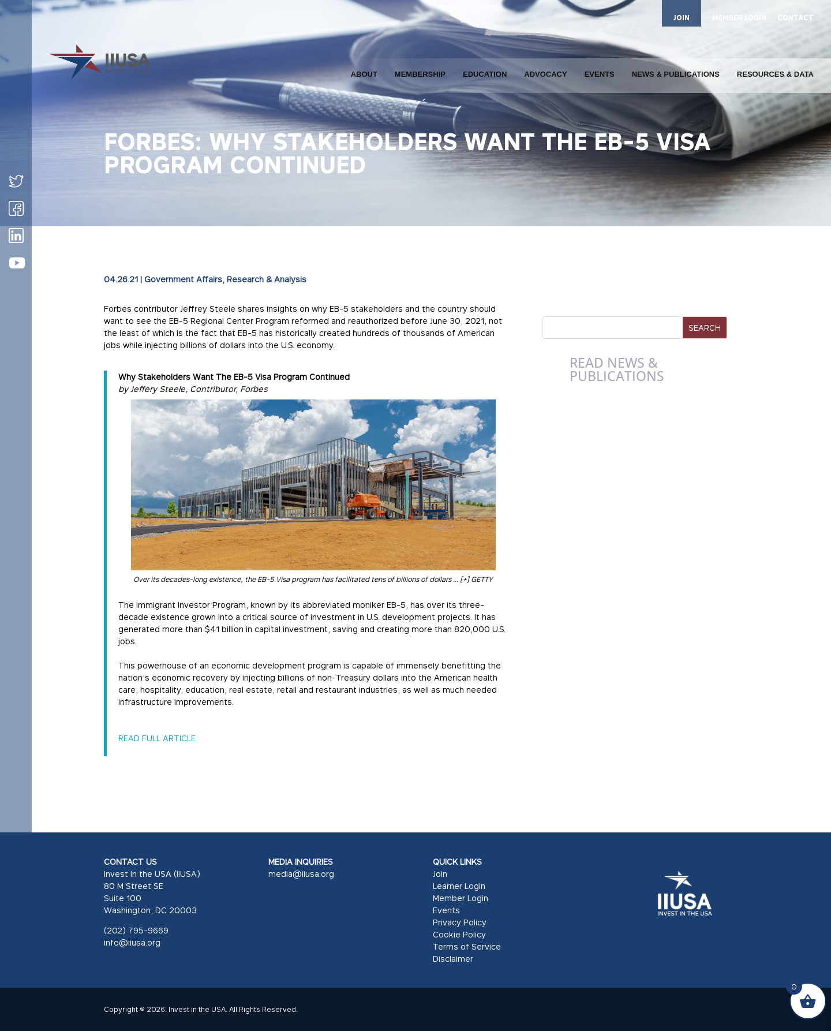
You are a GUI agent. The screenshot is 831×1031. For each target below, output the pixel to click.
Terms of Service (467, 946)
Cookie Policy (459, 934)
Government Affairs (183, 279)
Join (440, 874)
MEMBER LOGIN (739, 18)
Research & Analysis (266, 279)
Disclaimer (453, 958)
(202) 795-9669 (136, 930)
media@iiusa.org (301, 874)
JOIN (681, 17)
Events (446, 910)
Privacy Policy (459, 922)
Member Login (460, 898)
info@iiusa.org (132, 942)
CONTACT (795, 18)
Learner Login (459, 886)
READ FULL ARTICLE (157, 738)
